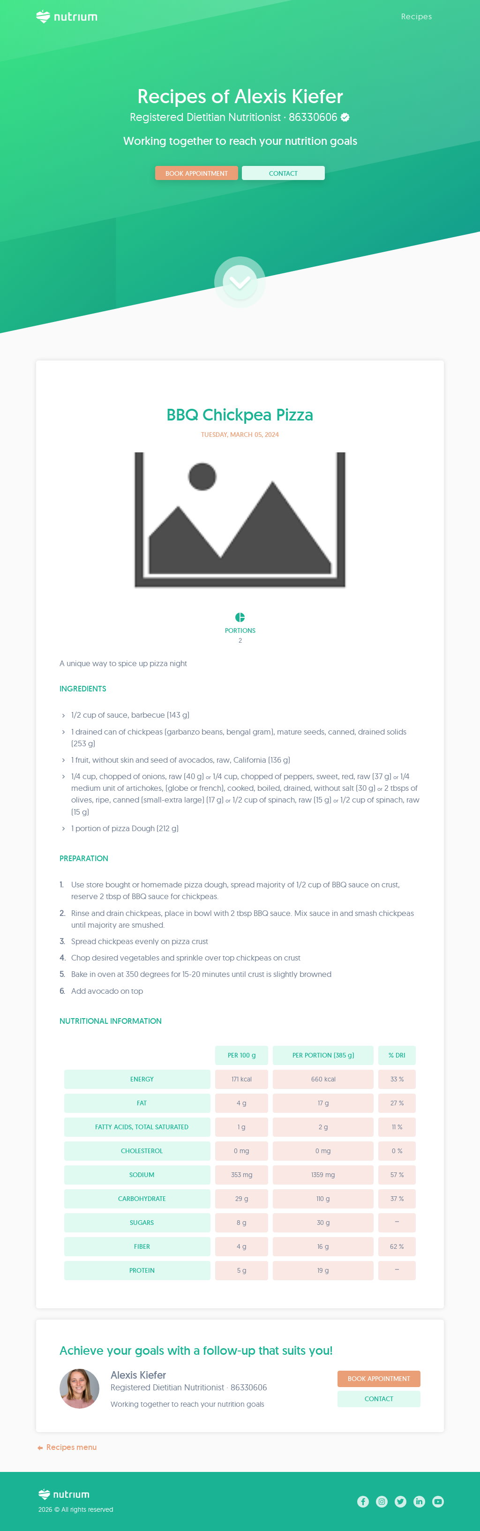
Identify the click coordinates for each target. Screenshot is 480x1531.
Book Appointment (196, 173)
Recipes (416, 16)
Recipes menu (66, 1447)
